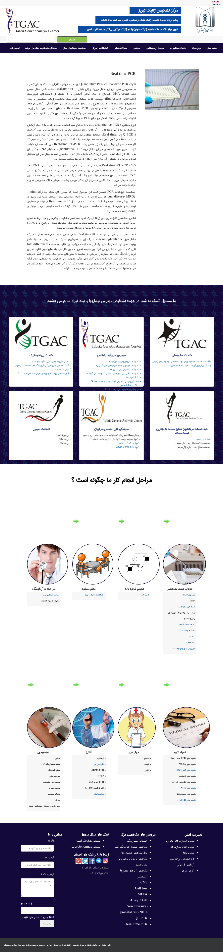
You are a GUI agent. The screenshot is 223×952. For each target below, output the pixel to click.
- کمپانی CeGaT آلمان (130, 443)
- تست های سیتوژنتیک (187, 607)
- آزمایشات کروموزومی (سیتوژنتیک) (125, 361)
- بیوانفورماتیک (100, 794)
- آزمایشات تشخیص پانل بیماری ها (125, 369)
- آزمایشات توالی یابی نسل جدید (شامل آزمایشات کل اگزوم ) (114, 373)
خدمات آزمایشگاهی (155, 48)
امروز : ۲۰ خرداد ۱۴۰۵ (16, 58)
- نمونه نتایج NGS (188, 788)
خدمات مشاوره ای (178, 48)
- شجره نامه (146, 595)
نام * (51, 840)
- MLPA (192, 642)
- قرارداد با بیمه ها (203, 439)
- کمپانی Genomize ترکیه (128, 447)
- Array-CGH (133, 377)
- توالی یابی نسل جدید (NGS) (184, 648)
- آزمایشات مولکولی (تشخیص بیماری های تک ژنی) (118, 365)
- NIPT (192, 637)
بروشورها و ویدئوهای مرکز (74, 48)
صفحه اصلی (212, 48)
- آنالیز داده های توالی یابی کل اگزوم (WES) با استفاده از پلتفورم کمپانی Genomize (43, 367)
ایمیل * (49, 857)
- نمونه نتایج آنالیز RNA (186, 770)
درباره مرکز (196, 48)
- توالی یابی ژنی (100, 764)
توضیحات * (47, 874)
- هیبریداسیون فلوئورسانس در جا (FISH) (122, 389)
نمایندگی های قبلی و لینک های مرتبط (41, 48)
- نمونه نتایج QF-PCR (186, 800)
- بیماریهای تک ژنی (189, 595)
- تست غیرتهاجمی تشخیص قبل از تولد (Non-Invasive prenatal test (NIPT (116, 383)
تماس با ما (14, 48)
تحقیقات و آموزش (99, 48)
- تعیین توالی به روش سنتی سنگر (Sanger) (51, 361)
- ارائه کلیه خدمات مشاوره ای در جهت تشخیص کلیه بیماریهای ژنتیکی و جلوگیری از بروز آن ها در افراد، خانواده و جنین (181, 363)
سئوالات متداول (120, 48)
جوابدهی (136, 48)
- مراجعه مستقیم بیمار (51, 595)
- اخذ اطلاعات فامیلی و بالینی (95, 595)
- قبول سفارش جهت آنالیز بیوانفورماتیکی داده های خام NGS (44, 373)
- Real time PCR (187, 625)
